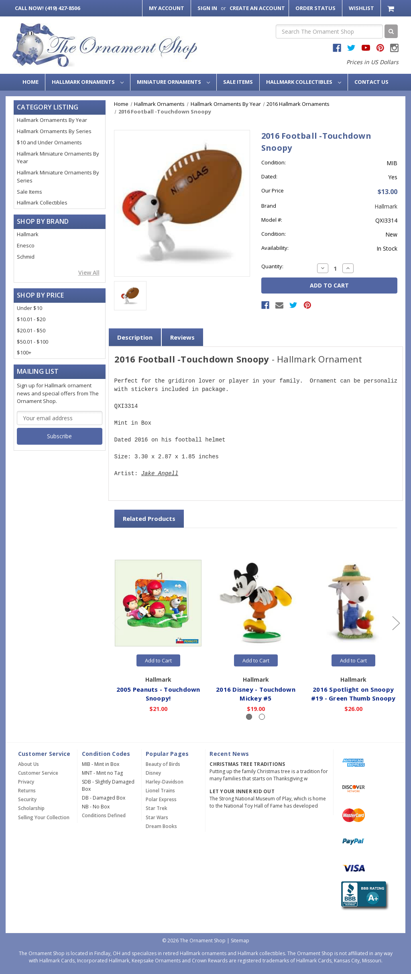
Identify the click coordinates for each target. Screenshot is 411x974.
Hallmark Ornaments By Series (54, 131)
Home (30, 81)
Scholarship (31, 808)
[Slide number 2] (262, 717)
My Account (166, 8)
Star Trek (156, 808)
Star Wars (157, 817)
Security (27, 799)
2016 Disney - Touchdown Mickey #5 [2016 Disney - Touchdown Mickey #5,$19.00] (256, 694)
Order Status (315, 8)
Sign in (207, 8)
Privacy (26, 781)
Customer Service (38, 772)
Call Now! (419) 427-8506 (47, 8)
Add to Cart (158, 660)
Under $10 (29, 308)
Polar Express (161, 799)
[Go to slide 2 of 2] (116, 623)
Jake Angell (159, 474)
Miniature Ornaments (173, 81)
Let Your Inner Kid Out (242, 791)
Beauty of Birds (163, 764)
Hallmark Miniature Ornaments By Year (58, 157)
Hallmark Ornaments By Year (52, 120)
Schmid (26, 256)
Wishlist (361, 8)
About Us (28, 764)
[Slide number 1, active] (249, 717)
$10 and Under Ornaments (49, 142)
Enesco (26, 245)
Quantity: (272, 266)
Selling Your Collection (43, 817)
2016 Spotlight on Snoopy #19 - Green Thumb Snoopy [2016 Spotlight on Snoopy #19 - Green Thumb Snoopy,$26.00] (353, 694)
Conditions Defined (104, 815)
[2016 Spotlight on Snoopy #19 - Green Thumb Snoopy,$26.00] (353, 603)
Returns (27, 790)
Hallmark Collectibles (303, 81)
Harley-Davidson (164, 781)
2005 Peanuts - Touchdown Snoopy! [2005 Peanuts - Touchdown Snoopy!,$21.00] (158, 694)
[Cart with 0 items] (391, 8)
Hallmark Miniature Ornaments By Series (58, 176)
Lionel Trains (160, 790)
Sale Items (238, 81)
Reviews (182, 337)
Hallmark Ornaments (88, 81)
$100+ (24, 352)
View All (89, 272)
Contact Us (371, 81)
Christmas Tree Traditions (247, 764)
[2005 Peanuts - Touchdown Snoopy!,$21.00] (158, 603)
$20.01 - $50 (31, 330)
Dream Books (161, 826)
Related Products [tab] (149, 518)
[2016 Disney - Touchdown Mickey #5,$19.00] (256, 603)
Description (135, 337)
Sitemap (240, 940)
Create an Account (257, 8)
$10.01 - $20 (31, 319)
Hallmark (28, 234)
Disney (153, 772)
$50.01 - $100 (32, 341)
